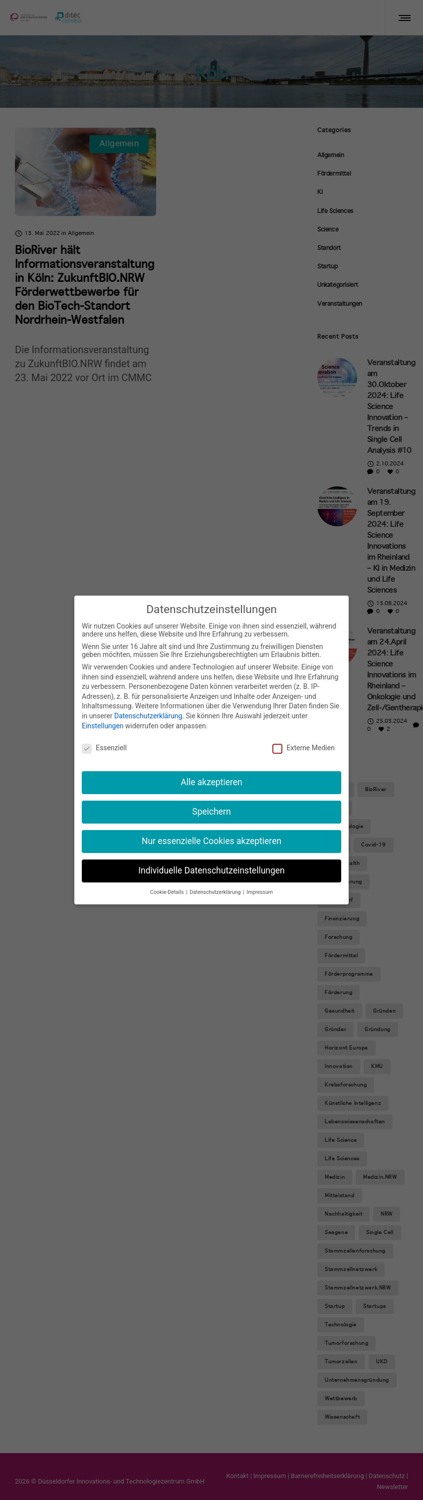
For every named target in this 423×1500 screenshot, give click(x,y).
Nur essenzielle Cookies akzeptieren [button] (211, 840)
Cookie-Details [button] (167, 890)
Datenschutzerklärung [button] (216, 890)
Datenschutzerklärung (148, 715)
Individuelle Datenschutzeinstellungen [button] (211, 869)
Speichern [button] (211, 811)
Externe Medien (303, 747)
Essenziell (104, 747)
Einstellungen (103, 724)
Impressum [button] (259, 890)
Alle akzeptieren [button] (211, 781)
